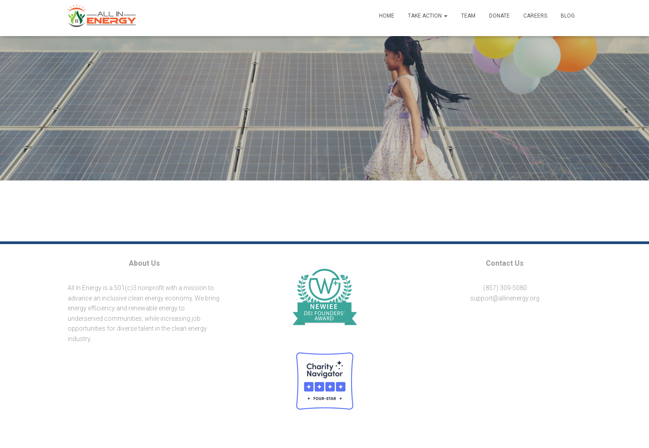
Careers (535, 16)
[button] (504, 322)
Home (386, 16)
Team (468, 16)
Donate (499, 16)
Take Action (428, 16)
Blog (568, 16)
